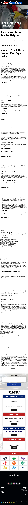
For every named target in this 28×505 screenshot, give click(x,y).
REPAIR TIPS (3, 491)
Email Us (25, 494)
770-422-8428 (19, 266)
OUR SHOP (2, 488)
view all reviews (14, 384)
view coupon (14, 409)
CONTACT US (3, 492)
